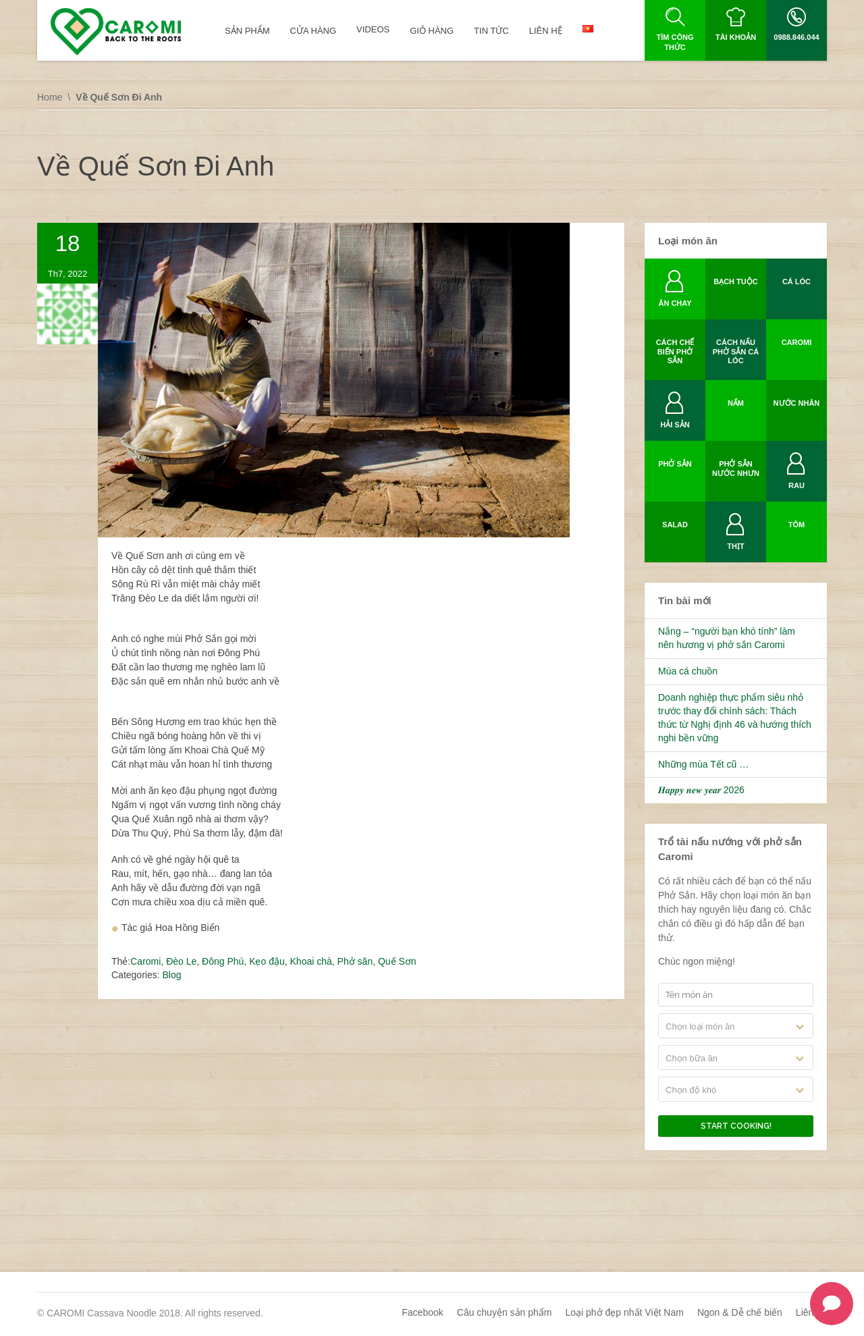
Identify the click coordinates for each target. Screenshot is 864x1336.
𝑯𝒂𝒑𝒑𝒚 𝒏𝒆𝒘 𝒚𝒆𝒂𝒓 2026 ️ (702, 789)
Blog (171, 974)
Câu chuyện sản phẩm (504, 1312)
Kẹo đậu (267, 961)
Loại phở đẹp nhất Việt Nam (625, 1312)
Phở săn (355, 961)
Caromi (145, 961)
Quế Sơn (397, 961)
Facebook (422, 1312)
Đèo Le (181, 961)
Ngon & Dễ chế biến (739, 1312)
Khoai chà (311, 961)
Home (49, 97)
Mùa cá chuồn (688, 671)
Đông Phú (223, 961)
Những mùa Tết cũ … (703, 764)
